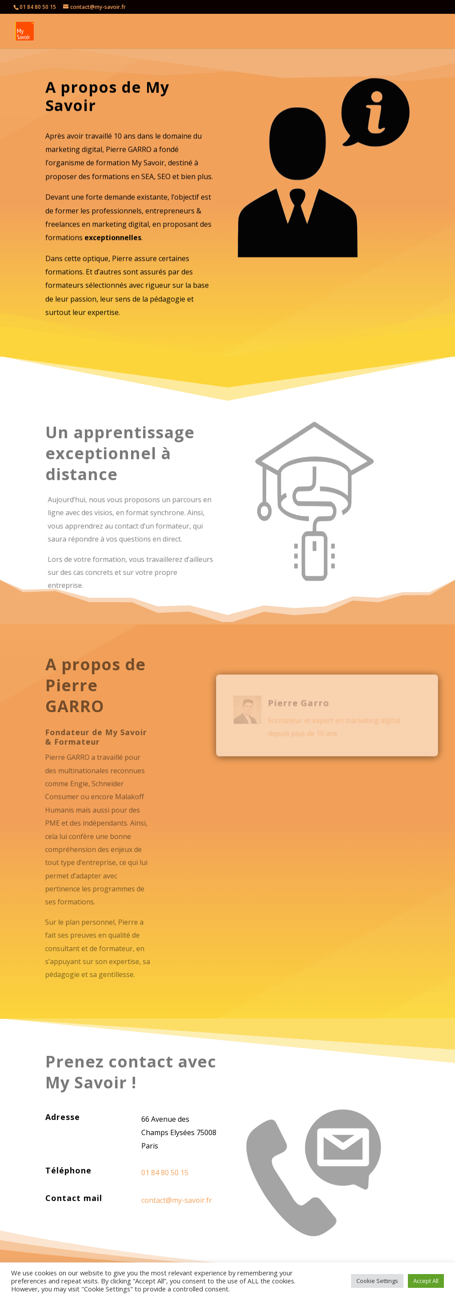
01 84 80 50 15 (38, 7)
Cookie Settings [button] (377, 1281)
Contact (366, 32)
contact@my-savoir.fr (176, 1200)
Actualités (407, 32)
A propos (326, 32)
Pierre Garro (299, 700)
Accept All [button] (426, 1281)
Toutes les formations (254, 32)
